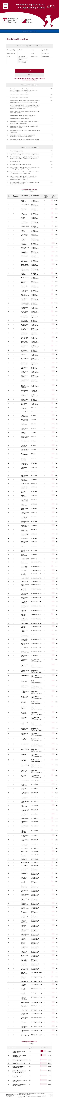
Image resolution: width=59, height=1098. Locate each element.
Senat (29, 74)
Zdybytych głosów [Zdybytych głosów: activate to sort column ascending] (31, 1047)
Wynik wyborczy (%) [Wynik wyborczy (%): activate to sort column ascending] (54, 196)
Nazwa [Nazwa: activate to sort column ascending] (14, 1047)
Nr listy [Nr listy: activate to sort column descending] (9, 196)
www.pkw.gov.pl (22, 1096)
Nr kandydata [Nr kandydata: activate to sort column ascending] (15, 196)
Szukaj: (41, 192)
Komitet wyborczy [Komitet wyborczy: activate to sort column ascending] (35, 195)
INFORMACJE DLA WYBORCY (29, 31)
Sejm (29, 71)
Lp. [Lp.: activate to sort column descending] (8, 1047)
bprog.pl (51, 1095)
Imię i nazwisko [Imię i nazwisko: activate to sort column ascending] (24, 195)
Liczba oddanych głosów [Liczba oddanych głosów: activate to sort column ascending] (46, 196)
